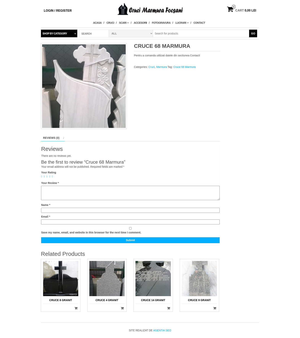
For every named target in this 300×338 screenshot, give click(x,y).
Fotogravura (161, 22)
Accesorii (140, 22)
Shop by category (54, 33)
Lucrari (182, 22)
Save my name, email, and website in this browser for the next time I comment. (91, 232)
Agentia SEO (162, 330)
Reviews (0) (51, 137)
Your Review (50, 182)
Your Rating (48, 172)
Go (253, 33)
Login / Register (58, 10)
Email (45, 216)
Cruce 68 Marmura (184, 66)
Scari (124, 22)
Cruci (110, 22)
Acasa (97, 22)
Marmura (161, 66)
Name (45, 204)
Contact (199, 22)
